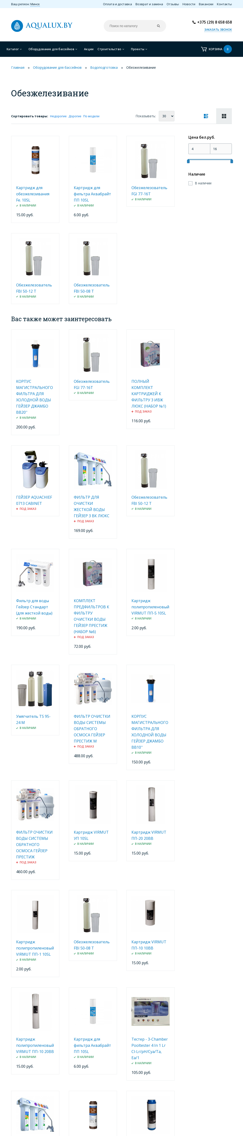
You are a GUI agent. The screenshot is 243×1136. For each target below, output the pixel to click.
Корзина (220, 49)
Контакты (224, 4)
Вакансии (206, 4)
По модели (91, 116)
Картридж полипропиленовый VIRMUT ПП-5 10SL (150, 607)
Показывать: (146, 116)
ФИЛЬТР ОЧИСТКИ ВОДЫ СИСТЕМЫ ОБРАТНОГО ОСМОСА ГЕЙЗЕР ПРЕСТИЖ (34, 845)
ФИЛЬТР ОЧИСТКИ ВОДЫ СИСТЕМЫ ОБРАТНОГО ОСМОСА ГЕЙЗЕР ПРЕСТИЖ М (92, 729)
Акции (89, 49)
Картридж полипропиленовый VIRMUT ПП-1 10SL (35, 948)
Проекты (137, 49)
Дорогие (75, 116)
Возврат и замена (149, 4)
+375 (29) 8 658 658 (214, 22)
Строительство (109, 49)
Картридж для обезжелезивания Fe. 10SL (32, 194)
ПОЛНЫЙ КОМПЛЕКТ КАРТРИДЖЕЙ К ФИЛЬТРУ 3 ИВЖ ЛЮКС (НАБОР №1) (148, 394)
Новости (188, 4)
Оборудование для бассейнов (51, 49)
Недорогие (58, 116)
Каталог (13, 49)
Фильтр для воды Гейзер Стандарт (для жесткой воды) (34, 607)
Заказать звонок (218, 30)
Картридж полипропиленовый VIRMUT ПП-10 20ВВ (35, 1045)
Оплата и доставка (117, 4)
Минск (35, 4)
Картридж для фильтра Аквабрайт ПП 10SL (92, 194)
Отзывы (173, 4)
